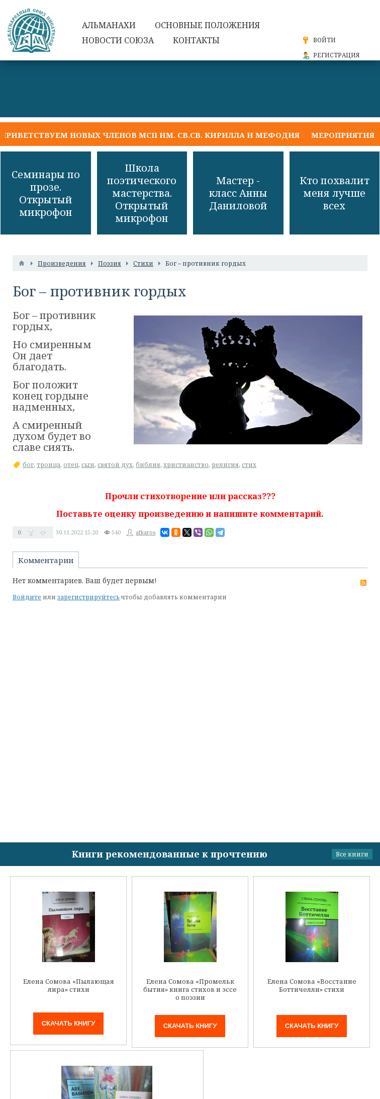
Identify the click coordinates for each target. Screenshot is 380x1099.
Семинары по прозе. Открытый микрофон (46, 193)
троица (48, 464)
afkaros (145, 532)
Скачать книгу (69, 1023)
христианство (186, 464)
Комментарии (45, 560)
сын (87, 464)
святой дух (115, 464)
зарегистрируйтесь (88, 597)
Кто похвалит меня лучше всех (334, 193)
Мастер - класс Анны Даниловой (238, 193)
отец (70, 464)
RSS (363, 583)
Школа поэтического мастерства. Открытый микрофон (141, 193)
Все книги (352, 854)
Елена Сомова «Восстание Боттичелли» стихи (311, 985)
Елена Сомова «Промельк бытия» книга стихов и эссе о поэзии (190, 989)
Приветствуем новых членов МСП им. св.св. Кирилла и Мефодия (150, 135)
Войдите (27, 597)
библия (148, 464)
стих (249, 464)
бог (28, 464)
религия (225, 464)
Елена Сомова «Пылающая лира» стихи (68, 985)
